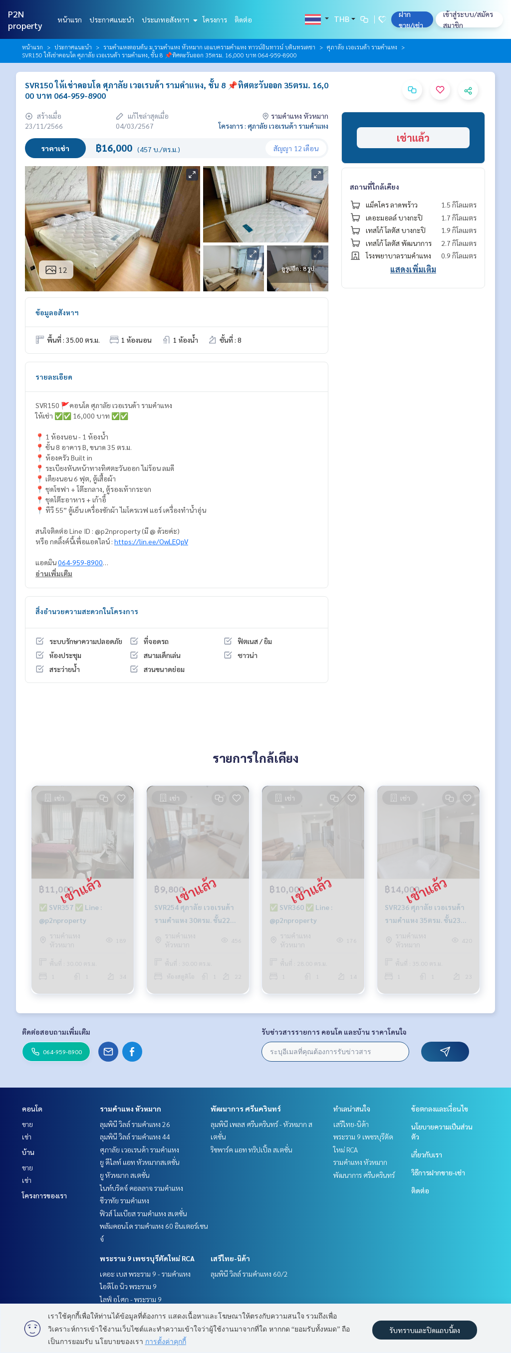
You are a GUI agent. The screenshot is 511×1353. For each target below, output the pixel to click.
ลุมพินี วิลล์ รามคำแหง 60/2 (249, 1273)
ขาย (27, 1124)
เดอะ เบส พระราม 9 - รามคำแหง (145, 1273)
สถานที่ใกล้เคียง (374, 186)
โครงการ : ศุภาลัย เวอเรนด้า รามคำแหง (273, 125)
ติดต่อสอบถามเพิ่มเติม (56, 1031)
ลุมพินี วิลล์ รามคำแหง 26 (135, 1124)
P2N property (25, 19)
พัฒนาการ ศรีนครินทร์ (246, 1108)
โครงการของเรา (44, 1195)
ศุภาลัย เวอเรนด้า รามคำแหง (362, 47)
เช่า (26, 1136)
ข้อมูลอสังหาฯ (57, 312)
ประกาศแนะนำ (111, 19)
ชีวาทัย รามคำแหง (124, 1200)
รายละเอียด (53, 376)
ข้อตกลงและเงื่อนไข (439, 1108)
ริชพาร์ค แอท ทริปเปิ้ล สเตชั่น (251, 1149)
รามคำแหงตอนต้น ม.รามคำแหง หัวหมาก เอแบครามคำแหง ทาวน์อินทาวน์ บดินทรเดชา (209, 47)
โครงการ (215, 19)
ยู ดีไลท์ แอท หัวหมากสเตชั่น (140, 1161)
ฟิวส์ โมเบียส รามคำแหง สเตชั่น (143, 1213)
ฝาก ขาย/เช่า (411, 19)
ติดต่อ (243, 19)
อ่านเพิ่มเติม (53, 573)
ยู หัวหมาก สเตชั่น (125, 1174)
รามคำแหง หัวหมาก (130, 1108)
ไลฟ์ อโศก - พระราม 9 (131, 1299)
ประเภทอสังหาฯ (168, 19)
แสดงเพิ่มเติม (413, 269)
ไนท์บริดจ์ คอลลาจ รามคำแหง (141, 1187)
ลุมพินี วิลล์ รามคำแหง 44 (135, 1136)
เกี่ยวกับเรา (426, 1154)
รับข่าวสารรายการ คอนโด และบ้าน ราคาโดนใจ (334, 1031)
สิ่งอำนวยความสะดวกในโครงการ (86, 611)
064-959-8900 (80, 562)
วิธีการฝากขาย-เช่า (438, 1172)
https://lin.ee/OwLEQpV (151, 541)
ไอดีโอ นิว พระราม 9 (128, 1286)
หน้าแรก (69, 19)
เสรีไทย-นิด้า (230, 1258)
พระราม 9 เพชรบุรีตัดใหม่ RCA (147, 1258)
